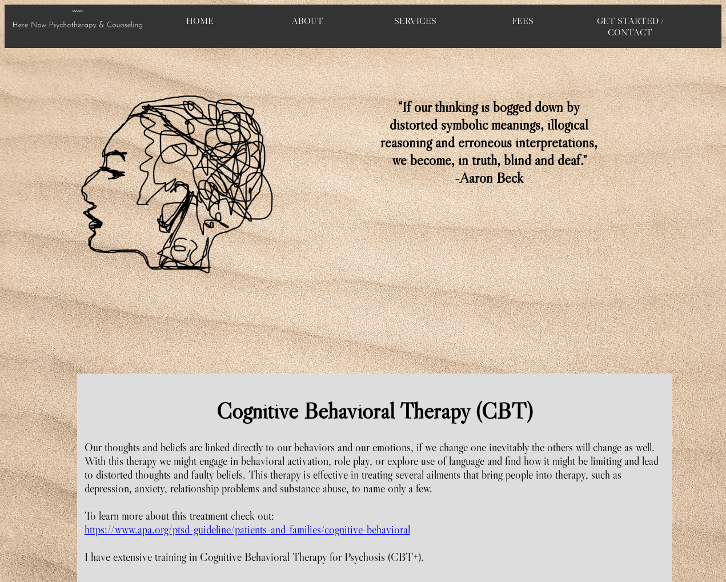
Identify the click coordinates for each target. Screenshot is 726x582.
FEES (523, 20)
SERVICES (415, 20)
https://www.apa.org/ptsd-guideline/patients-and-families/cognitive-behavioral (247, 529)
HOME (200, 20)
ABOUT (307, 20)
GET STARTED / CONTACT (630, 26)
